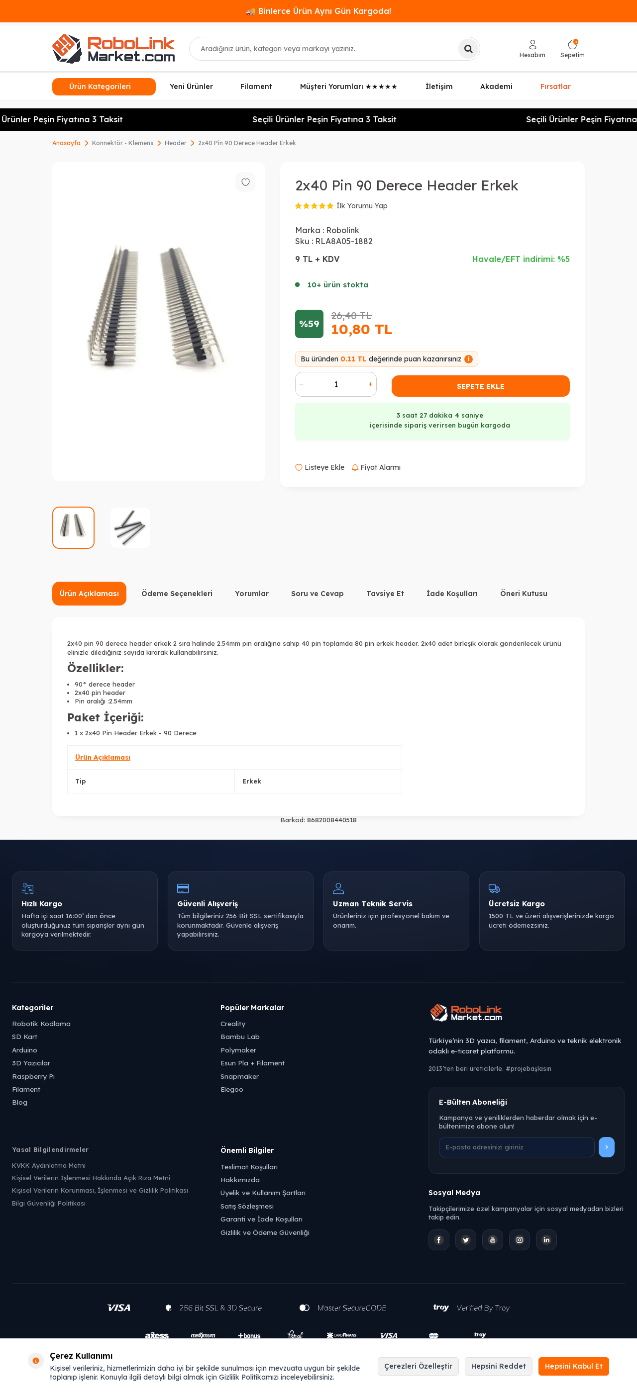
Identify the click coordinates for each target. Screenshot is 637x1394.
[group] (158, 321)
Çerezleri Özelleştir (418, 1366)
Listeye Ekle (319, 467)
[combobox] (334, 49)
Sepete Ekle (481, 386)
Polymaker (238, 1050)
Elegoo (231, 1089)
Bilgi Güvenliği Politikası (49, 1203)
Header (176, 143)
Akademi (496, 86)
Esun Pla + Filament (252, 1062)
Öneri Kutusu (523, 593)
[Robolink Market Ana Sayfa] (526, 1014)
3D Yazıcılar (31, 1062)
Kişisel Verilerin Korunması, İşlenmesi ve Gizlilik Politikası (100, 1190)
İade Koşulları (452, 593)
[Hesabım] (532, 49)
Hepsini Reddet (498, 1366)
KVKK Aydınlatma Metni (49, 1165)
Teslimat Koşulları (249, 1166)
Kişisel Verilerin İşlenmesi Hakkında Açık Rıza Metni (91, 1178)
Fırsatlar (555, 86)
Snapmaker (239, 1076)
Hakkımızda (240, 1179)
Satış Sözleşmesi (247, 1206)
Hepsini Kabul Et (574, 1366)
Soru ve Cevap (317, 593)
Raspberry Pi (33, 1076)
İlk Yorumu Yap (362, 205)
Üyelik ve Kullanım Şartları (263, 1192)
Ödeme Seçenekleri (176, 593)
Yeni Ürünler (191, 86)
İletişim (439, 86)
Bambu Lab (240, 1036)
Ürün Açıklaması (89, 593)
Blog (19, 1102)
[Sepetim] (572, 49)
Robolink (342, 230)
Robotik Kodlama (41, 1023)
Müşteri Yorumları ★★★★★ (349, 86)
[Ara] (468, 49)
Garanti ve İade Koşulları (261, 1219)
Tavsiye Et (385, 593)
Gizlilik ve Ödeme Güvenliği (265, 1232)
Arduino (24, 1050)
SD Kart (24, 1036)
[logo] (113, 49)
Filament (256, 86)
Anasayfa (66, 143)
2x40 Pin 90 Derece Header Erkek (247, 143)
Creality (232, 1023)
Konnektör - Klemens (122, 143)
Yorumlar (252, 593)
